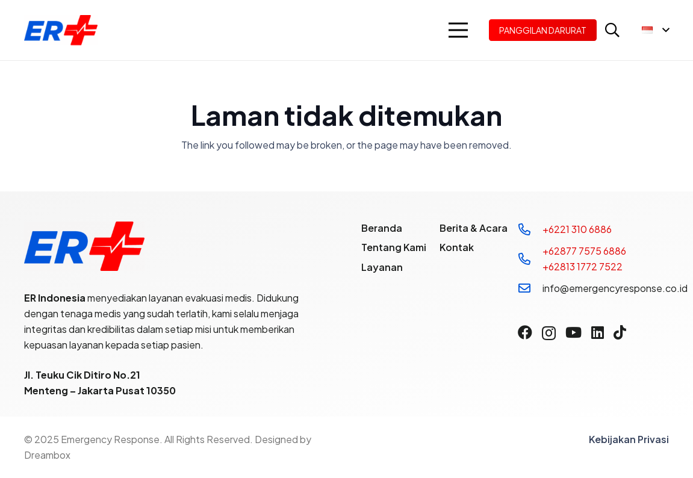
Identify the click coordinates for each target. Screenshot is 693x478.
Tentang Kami (393, 247)
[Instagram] (549, 333)
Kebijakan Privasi (629, 439)
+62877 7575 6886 (584, 250)
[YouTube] (573, 332)
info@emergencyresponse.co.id (615, 288)
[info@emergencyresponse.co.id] (530, 288)
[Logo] (61, 30)
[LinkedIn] (597, 332)
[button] (458, 30)
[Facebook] (525, 332)
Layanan (382, 267)
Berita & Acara (474, 228)
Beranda (381, 228)
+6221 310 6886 (577, 229)
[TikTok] (620, 332)
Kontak (457, 247)
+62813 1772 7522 (582, 266)
